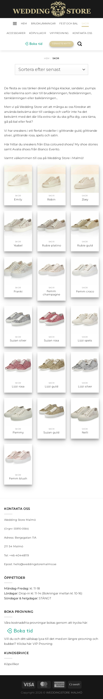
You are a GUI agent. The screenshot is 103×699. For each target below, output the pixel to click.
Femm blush (18, 478)
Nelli (85, 432)
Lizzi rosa (18, 386)
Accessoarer (16, 32)
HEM (24, 23)
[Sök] (79, 44)
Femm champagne (51, 293)
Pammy (18, 432)
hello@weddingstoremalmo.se (34, 564)
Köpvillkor (37, 32)
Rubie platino (51, 245)
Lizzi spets (85, 340)
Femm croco (85, 291)
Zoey (85, 199)
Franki (18, 291)
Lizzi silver (85, 386)
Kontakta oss (82, 32)
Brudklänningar (43, 23)
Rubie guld (85, 245)
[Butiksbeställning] (51, 69)
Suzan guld (51, 432)
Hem (46, 58)
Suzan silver (18, 340)
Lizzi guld (51, 386)
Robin (51, 199)
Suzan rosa (51, 340)
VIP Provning (59, 32)
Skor (85, 23)
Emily (18, 199)
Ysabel (18, 245)
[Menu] (14, 23)
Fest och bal (68, 23)
